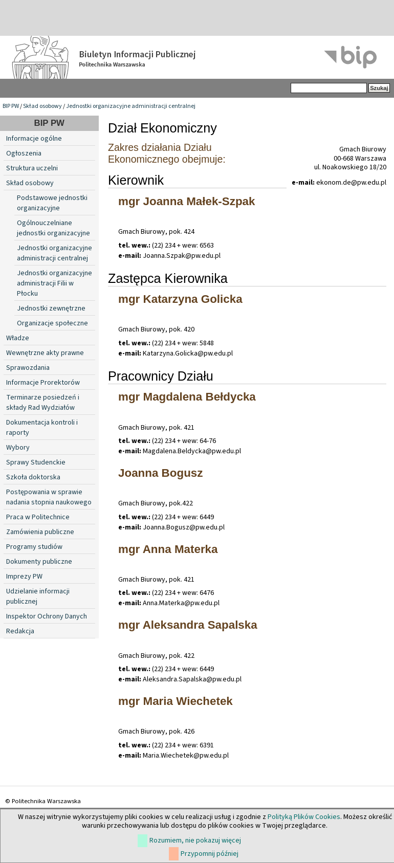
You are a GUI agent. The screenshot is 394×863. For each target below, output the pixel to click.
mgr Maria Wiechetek (175, 701)
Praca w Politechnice (38, 517)
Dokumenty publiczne (39, 562)
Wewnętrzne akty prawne (45, 353)
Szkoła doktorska (33, 477)
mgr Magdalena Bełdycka (187, 396)
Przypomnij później (209, 854)
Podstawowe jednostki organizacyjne (52, 203)
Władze (17, 338)
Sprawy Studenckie (35, 462)
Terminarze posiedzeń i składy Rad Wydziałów (42, 402)
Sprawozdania (28, 368)
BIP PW (11, 106)
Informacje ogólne (34, 139)
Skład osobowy (42, 106)
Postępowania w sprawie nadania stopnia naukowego (49, 497)
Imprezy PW (24, 576)
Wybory (18, 447)
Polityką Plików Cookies (304, 817)
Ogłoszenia (23, 153)
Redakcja (20, 631)
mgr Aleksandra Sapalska (187, 624)
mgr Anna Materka (168, 549)
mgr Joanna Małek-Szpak (186, 201)
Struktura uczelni (32, 168)
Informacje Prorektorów (43, 383)
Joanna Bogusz (160, 473)
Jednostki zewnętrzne (51, 308)
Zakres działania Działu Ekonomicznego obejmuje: (167, 153)
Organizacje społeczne (52, 323)
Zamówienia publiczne (40, 532)
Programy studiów (34, 547)
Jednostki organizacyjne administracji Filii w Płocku (54, 283)
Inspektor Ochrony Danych (46, 616)
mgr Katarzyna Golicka (180, 299)
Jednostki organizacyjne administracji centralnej (130, 106)
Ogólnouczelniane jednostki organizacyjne (53, 228)
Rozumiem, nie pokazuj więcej (195, 840)
